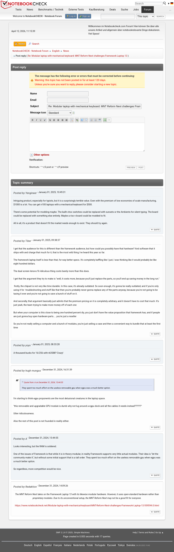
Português (100, 545)
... (170, 9)
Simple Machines (82, 532)
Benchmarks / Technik (50, 9)
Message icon (38, 112)
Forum (147, 9)
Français (57, 545)
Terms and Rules (146, 532)
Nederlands (79, 545)
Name (33, 93)
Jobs (136, 9)
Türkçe (121, 545)
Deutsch (28, 545)
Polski (90, 545)
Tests (18, 9)
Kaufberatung (96, 9)
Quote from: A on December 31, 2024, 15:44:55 (43, 382)
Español (48, 545)
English (38, 545)
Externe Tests (76, 9)
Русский (111, 545)
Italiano (67, 545)
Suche (124, 9)
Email (33, 99)
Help (135, 532)
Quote (155, 230)
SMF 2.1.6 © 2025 (64, 532)
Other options (41, 154)
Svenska (130, 545)
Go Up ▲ (159, 532)
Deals (112, 9)
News (30, 9)
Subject (34, 106)
